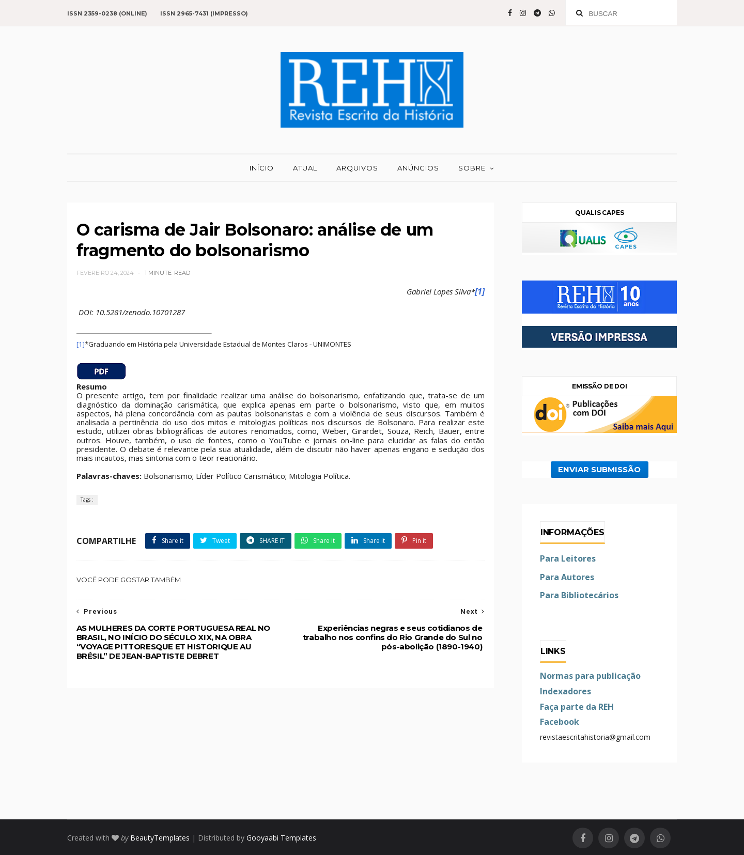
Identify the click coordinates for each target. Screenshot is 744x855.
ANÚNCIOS (418, 168)
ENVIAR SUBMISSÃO (599, 469)
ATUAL (305, 168)
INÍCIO (262, 168)
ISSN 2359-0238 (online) (107, 13)
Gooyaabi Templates (281, 838)
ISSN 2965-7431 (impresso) (204, 13)
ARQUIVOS (357, 168)
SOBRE (472, 168)
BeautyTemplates (160, 838)
